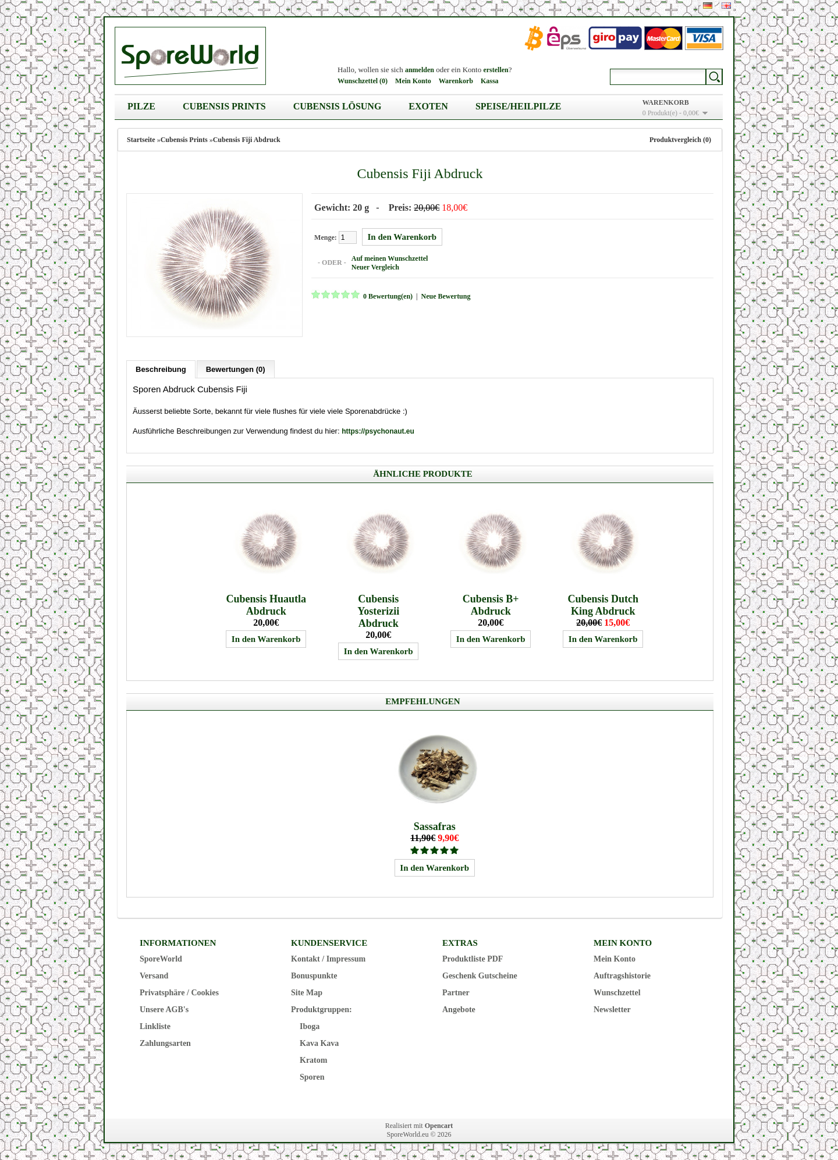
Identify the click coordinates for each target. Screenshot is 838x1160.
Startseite (141, 140)
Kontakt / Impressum (328, 958)
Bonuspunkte (314, 975)
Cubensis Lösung (337, 106)
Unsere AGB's (164, 1009)
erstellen (495, 70)
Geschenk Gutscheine (479, 975)
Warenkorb (456, 81)
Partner (456, 992)
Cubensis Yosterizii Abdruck (378, 611)
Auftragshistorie (622, 975)
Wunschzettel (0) (363, 81)
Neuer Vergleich (375, 267)
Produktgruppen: (321, 1009)
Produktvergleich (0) (680, 140)
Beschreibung (161, 368)
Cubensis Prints (224, 106)
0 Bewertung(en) (387, 296)
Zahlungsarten (165, 1042)
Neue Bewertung (445, 296)
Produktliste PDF (472, 958)
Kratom (313, 1059)
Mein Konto (413, 81)
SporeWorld (161, 958)
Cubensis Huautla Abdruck (266, 604)
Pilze (141, 106)
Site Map (306, 992)
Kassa (490, 81)
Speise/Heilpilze (518, 106)
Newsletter (612, 1009)
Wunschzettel (617, 992)
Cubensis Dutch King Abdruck (602, 604)
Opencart (439, 1125)
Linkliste (155, 1025)
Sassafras (435, 826)
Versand (154, 975)
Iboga (309, 1025)
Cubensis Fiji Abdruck (246, 140)
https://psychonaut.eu (378, 431)
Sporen (312, 1076)
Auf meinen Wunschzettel (389, 258)
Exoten (428, 106)
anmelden (419, 70)
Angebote (458, 1009)
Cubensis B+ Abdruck (491, 604)
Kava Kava (319, 1042)
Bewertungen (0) (235, 368)
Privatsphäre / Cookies (179, 992)
